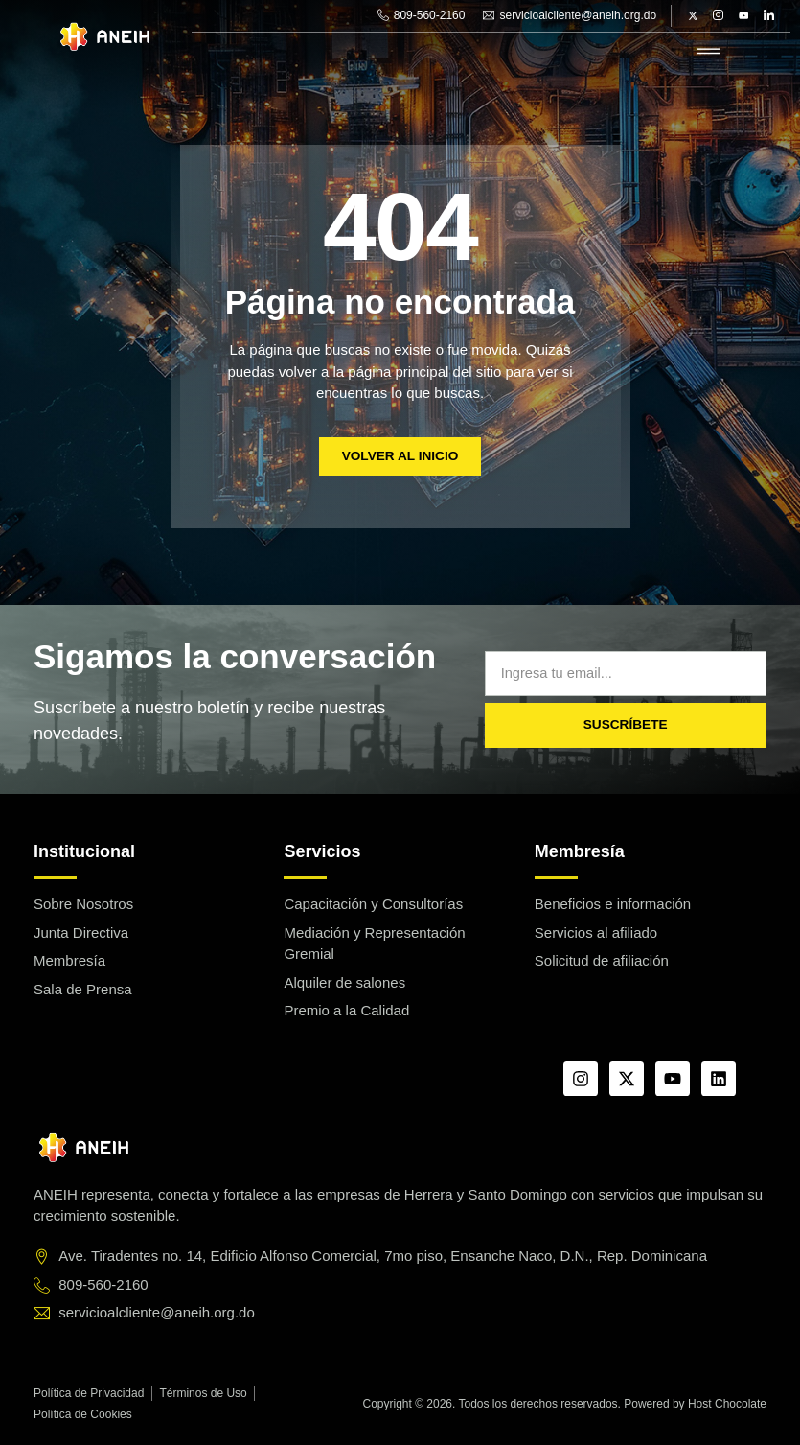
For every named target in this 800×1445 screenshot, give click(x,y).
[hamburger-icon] (708, 52)
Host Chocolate (727, 1403)
